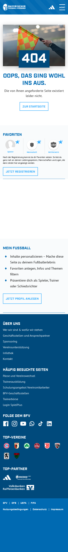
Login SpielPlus (12, 405)
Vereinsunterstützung (16, 347)
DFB (14, 503)
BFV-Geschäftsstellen (16, 393)
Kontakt (8, 359)
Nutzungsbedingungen (15, 509)
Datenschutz (40, 509)
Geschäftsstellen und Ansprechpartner (26, 335)
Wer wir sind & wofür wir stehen (23, 330)
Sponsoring (10, 341)
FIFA (33, 503)
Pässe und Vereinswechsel (19, 376)
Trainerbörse (10, 399)
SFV (5, 503)
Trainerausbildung (14, 381)
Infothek (8, 353)
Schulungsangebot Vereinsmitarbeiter (26, 387)
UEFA (23, 503)
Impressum (57, 509)
